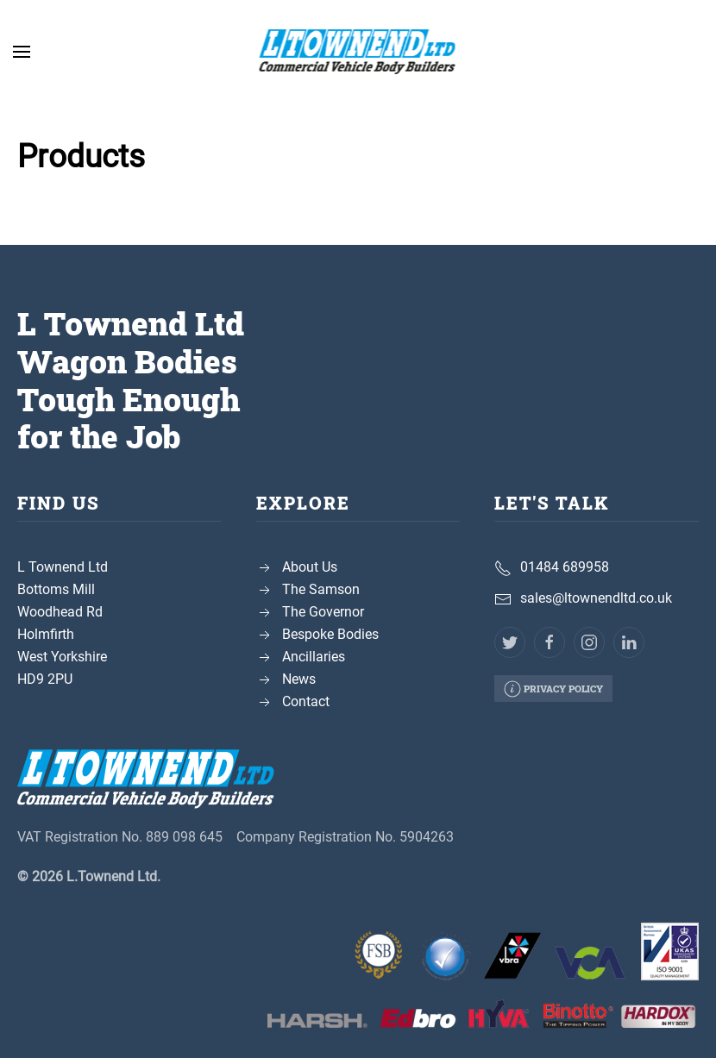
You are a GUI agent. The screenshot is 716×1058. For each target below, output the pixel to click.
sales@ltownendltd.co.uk (596, 598)
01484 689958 (564, 567)
